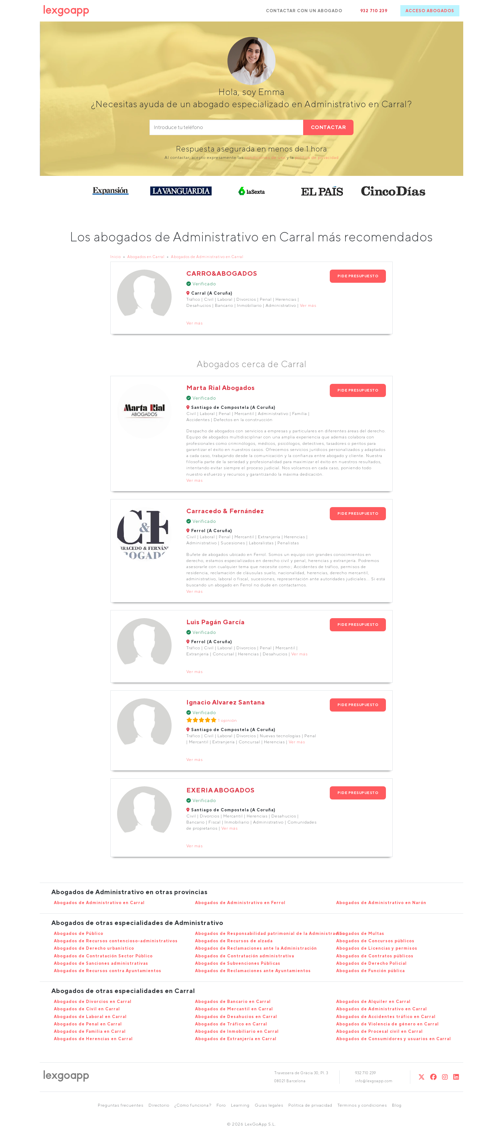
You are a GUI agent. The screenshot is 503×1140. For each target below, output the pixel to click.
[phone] (226, 127)
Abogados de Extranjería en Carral (236, 1038)
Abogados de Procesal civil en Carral (379, 1031)
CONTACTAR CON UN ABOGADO (304, 10)
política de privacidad (317, 157)
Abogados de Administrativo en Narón (381, 902)
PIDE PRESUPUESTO (357, 276)
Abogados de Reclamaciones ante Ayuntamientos (253, 970)
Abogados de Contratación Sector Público (103, 956)
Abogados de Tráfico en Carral (231, 1024)
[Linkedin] (456, 1077)
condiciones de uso (265, 157)
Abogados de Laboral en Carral (90, 1016)
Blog (397, 1105)
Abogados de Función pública (370, 970)
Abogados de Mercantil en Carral (234, 1008)
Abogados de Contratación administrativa (244, 956)
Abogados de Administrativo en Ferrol (240, 902)
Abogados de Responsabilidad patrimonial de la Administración (270, 933)
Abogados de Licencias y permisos (376, 948)
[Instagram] (445, 1077)
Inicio (115, 257)
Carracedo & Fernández (225, 510)
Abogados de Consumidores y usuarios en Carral (393, 1038)
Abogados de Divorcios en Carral (93, 1001)
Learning (240, 1105)
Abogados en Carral (146, 257)
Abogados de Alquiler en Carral (373, 1001)
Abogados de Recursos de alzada (234, 940)
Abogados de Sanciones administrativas (101, 963)
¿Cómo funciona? (193, 1105)
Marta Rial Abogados (220, 387)
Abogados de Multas (360, 933)
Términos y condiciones (362, 1105)
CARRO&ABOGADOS (221, 273)
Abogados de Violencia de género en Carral (387, 1024)
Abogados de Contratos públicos (374, 956)
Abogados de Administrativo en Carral (207, 257)
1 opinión (227, 720)
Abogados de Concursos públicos (375, 940)
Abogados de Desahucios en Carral (236, 1016)
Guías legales (269, 1105)
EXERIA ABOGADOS (220, 790)
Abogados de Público (78, 933)
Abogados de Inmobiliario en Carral (237, 1031)
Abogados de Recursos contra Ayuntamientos (107, 970)
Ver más (308, 305)
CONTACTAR (328, 127)
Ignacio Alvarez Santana (225, 702)
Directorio (159, 1105)
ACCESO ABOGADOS (429, 10)
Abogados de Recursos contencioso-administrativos (116, 940)
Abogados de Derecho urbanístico (94, 948)
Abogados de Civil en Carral (87, 1008)
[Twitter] (421, 1077)
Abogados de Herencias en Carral (93, 1038)
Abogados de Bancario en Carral (233, 1001)
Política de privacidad (310, 1105)
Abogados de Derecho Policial (371, 963)
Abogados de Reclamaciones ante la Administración (256, 948)
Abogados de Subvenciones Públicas (237, 963)
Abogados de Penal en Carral (88, 1024)
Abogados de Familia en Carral (90, 1031)
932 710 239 (374, 10)
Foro (221, 1105)
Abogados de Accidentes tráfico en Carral (386, 1016)
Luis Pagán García (215, 622)
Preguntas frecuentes (120, 1105)
